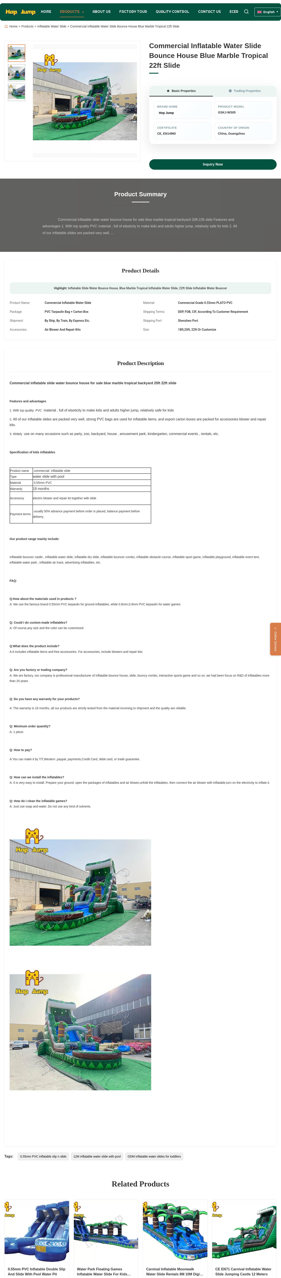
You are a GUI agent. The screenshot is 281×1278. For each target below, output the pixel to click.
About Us (102, 11)
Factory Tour (133, 11)
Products (70, 11)
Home (46, 11)
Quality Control (172, 11)
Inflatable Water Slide (51, 26)
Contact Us (209, 11)
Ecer (234, 11)
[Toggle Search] (246, 12)
